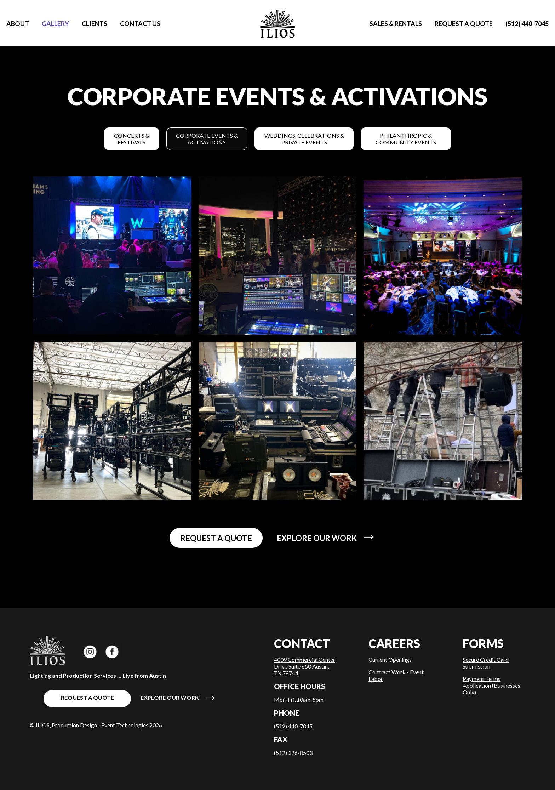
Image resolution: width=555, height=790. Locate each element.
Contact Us (140, 24)
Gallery (55, 24)
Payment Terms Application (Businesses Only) (491, 685)
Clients (94, 24)
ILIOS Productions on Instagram (90, 651)
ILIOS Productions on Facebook (112, 651)
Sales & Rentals (396, 24)
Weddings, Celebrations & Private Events (304, 139)
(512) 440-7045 (527, 24)
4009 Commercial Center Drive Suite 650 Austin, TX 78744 (304, 666)
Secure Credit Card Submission (486, 663)
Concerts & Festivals (131, 139)
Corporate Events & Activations (207, 139)
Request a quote (464, 24)
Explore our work (327, 536)
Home (277, 23)
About (17, 24)
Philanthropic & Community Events (406, 139)
